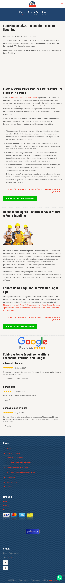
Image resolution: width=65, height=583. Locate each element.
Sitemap (6, 505)
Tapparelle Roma (53, 305)
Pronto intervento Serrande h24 (21, 463)
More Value (53, 580)
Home (19, 15)
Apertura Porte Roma (11, 308)
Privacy (6, 510)
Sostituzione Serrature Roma (17, 468)
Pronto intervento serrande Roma (32, 308)
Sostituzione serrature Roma (35, 305)
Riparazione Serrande (15, 458)
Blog (5, 501)
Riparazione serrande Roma (13, 305)
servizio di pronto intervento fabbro (23, 97)
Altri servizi (11, 478)
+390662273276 (12, 557)
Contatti (10, 487)
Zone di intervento (27, 15)
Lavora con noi (12, 482)
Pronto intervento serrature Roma (22, 473)
